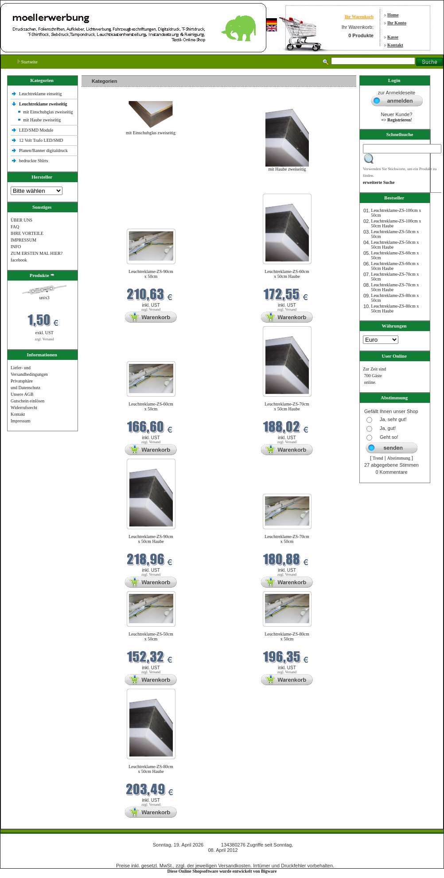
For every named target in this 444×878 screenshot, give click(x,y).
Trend (378, 458)
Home (393, 14)
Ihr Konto (396, 22)
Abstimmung (398, 458)
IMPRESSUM (23, 240)
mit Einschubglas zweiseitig (48, 111)
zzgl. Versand (44, 339)
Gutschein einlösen (27, 400)
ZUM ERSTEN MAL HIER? (36, 253)
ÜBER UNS (21, 220)
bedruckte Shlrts (33, 160)
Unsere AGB (22, 394)
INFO (16, 246)
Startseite (28, 61)
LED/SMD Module (36, 130)
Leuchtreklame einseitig (41, 93)
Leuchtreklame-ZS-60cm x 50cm (151, 406)
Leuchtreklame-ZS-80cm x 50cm (287, 636)
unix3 (44, 297)
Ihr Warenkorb (359, 16)
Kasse (392, 37)
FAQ (15, 226)
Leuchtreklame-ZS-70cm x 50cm (287, 539)
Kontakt (395, 45)
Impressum (20, 420)
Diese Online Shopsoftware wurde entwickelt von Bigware (222, 871)
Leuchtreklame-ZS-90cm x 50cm (151, 274)
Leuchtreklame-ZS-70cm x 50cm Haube (287, 406)
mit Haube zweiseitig (42, 119)
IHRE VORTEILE (27, 233)
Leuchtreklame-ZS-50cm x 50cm (151, 636)
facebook (19, 260)
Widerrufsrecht (24, 407)
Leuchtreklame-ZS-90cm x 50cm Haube (151, 539)
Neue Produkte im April (105, 188)
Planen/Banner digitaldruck (43, 150)
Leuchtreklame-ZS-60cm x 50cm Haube (287, 274)
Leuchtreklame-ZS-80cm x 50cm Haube (151, 769)
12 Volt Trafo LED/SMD (41, 140)
